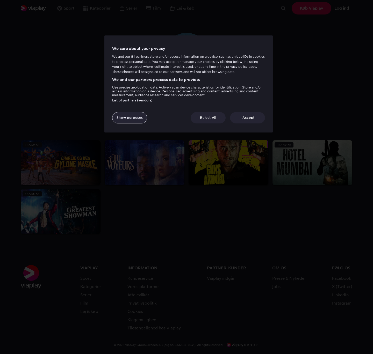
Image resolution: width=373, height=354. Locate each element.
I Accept (247, 118)
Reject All (208, 118)
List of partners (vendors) (132, 100)
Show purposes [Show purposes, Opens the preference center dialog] (130, 118)
